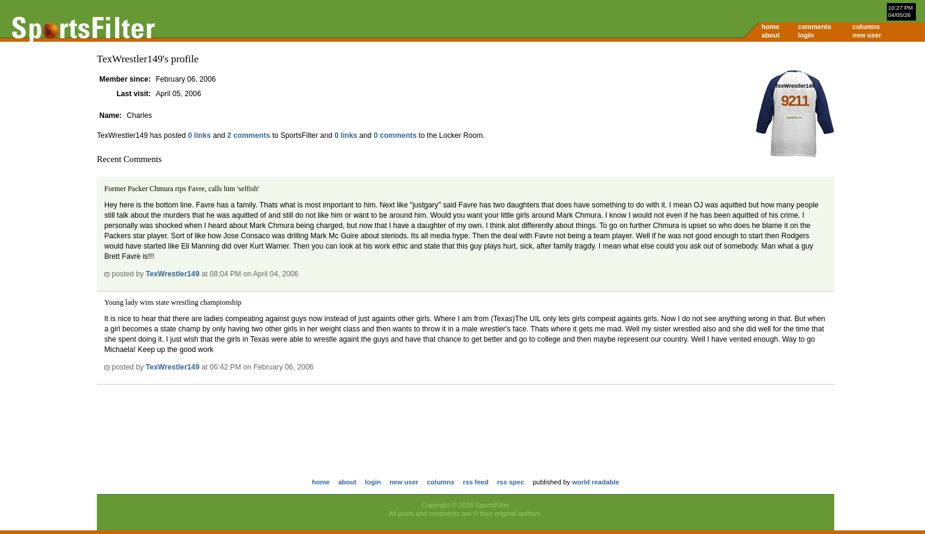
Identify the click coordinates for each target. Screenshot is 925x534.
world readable (595, 482)
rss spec (510, 482)
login (806, 35)
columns (866, 26)
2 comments (248, 135)
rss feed (476, 482)
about (771, 35)
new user (866, 35)
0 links (199, 135)
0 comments (395, 135)
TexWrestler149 (173, 274)
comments (814, 26)
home (770, 26)
